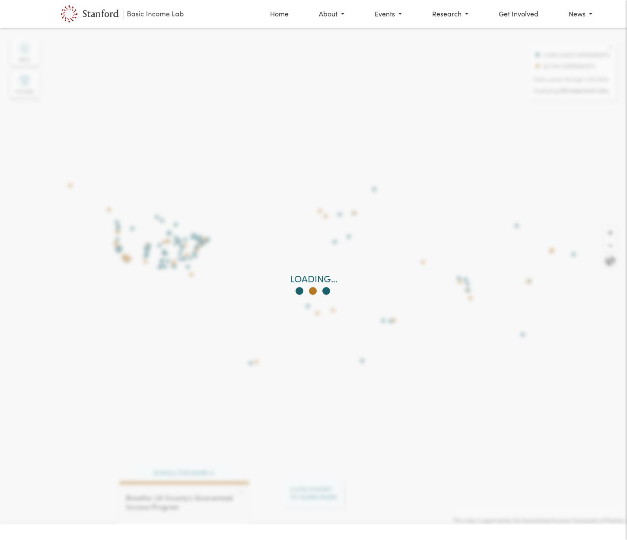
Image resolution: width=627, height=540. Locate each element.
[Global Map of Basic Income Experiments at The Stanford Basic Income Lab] (123, 14)
